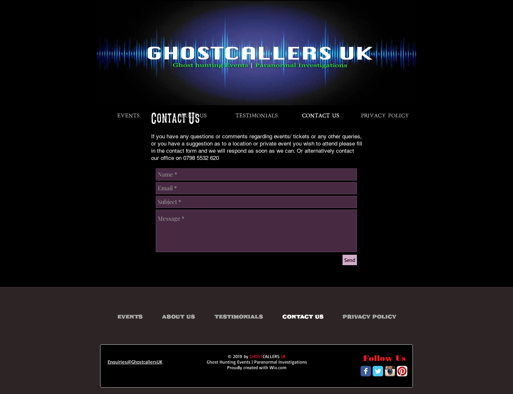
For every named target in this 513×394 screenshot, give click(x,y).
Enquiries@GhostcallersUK (135, 362)
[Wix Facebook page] (366, 371)
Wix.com (278, 367)
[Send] (350, 260)
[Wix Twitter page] (378, 371)
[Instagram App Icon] (390, 371)
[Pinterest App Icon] (402, 371)
